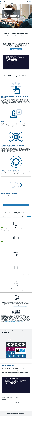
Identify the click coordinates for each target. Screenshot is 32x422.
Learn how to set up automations (17, 260)
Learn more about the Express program (20, 306)
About (1, 3)
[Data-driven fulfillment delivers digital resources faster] (16, 385)
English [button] (28, 1)
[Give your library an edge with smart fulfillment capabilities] (16, 62)
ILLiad (10, 217)
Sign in (30, 1)
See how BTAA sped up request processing (10, 338)
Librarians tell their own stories (7, 369)
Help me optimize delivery (16, 49)
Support (12, 3)
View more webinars (4, 399)
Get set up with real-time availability (22, 276)
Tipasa (8, 217)
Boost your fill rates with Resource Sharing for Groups (13, 321)
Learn (9, 3)
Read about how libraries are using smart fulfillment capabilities (16, 204)
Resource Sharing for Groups (18, 217)
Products (5, 3)
